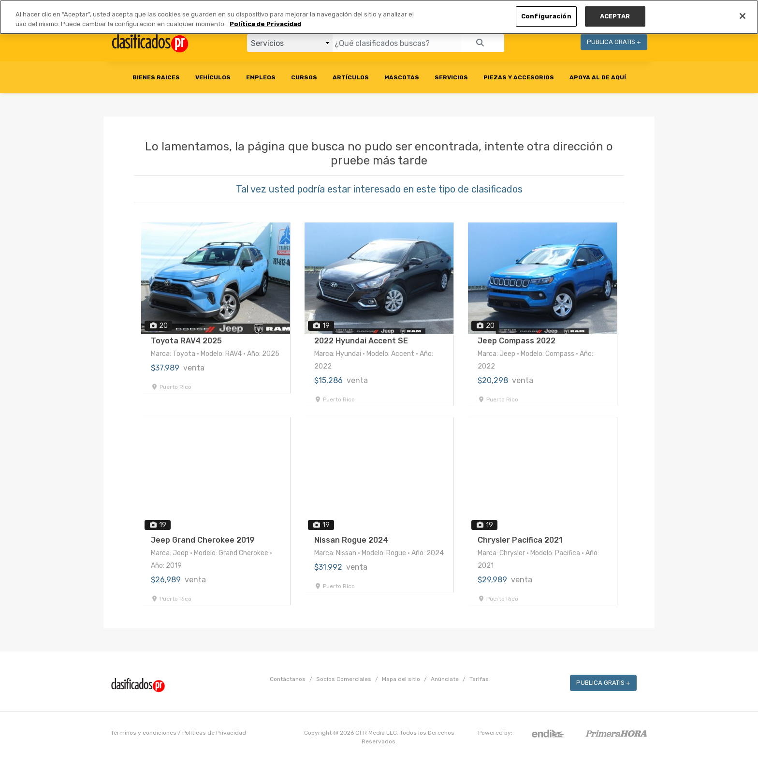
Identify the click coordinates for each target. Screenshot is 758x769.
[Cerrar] (742, 16)
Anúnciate (445, 679)
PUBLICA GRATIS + (614, 41)
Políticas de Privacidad (214, 732)
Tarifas (479, 679)
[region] (379, 17)
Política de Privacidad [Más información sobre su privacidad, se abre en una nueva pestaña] (265, 24)
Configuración (546, 16)
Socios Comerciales (343, 679)
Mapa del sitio (401, 679)
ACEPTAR (615, 16)
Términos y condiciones (143, 732)
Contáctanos (288, 679)
